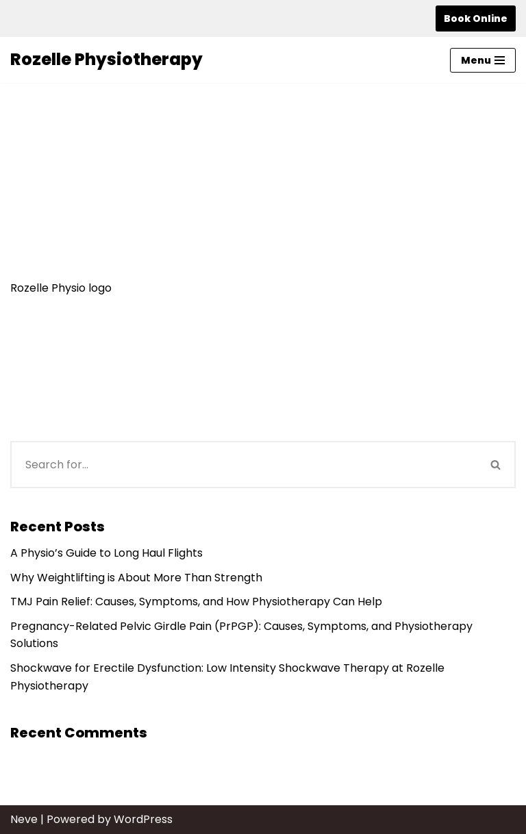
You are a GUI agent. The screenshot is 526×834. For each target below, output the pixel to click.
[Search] (243, 464)
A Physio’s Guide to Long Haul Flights (106, 553)
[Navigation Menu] (483, 60)
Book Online (476, 18)
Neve (24, 819)
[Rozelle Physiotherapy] (106, 60)
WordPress (143, 819)
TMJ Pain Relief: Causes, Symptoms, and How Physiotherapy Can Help (196, 601)
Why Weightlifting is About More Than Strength (136, 577)
